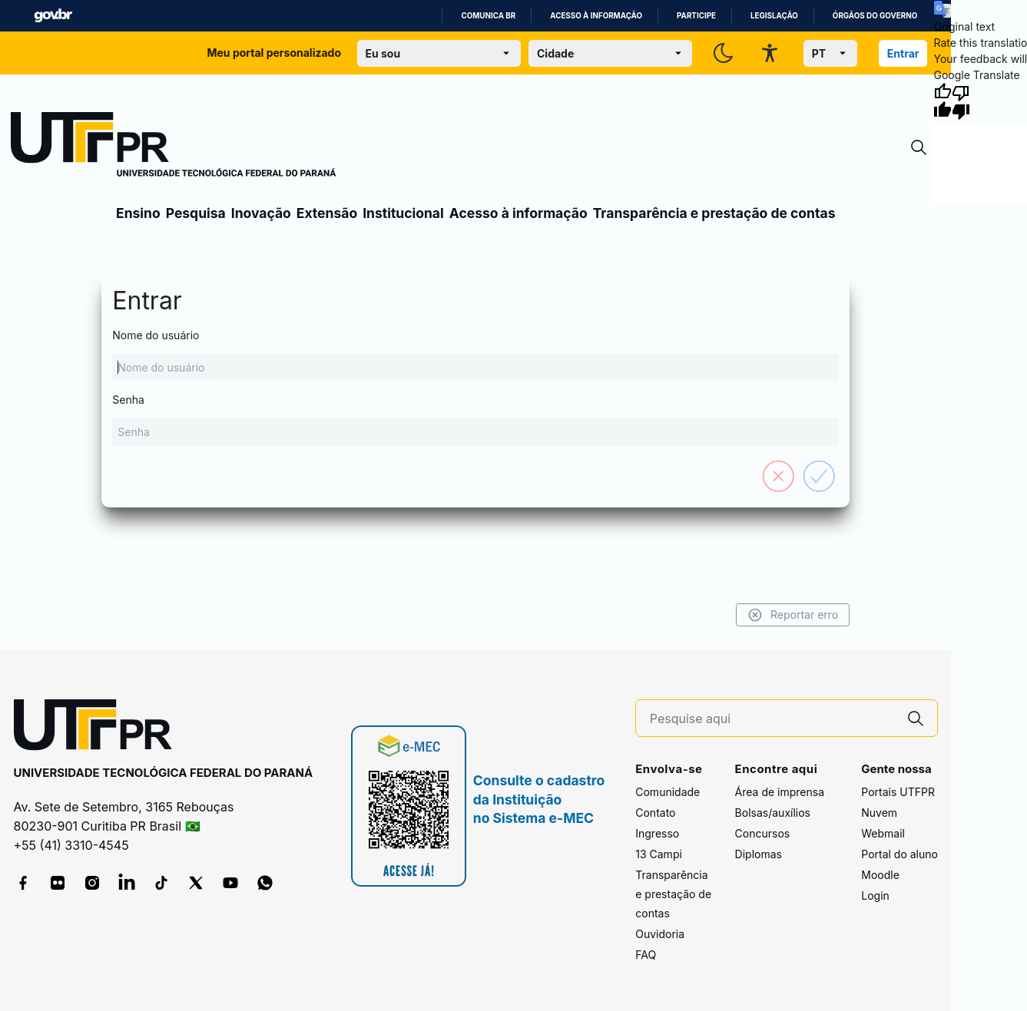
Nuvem (879, 812)
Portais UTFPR (898, 791)
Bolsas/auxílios (772, 812)
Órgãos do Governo (875, 16)
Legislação (774, 16)
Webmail (883, 833)
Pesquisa (196, 213)
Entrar (903, 53)
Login (875, 895)
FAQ (645, 954)
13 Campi (658, 854)
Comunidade (667, 791)
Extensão (327, 213)
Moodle (880, 874)
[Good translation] (942, 101)
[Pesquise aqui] (772, 719)
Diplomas (758, 854)
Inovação (261, 213)
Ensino (138, 213)
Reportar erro (793, 615)
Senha (475, 419)
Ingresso (657, 833)
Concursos (762, 833)
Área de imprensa (779, 791)
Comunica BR (488, 16)
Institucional (403, 213)
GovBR (53, 15)
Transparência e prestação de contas (714, 213)
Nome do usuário (475, 355)
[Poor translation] (961, 101)
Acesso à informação (596, 16)
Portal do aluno (899, 854)
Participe (696, 16)
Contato (655, 812)
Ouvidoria (659, 933)
